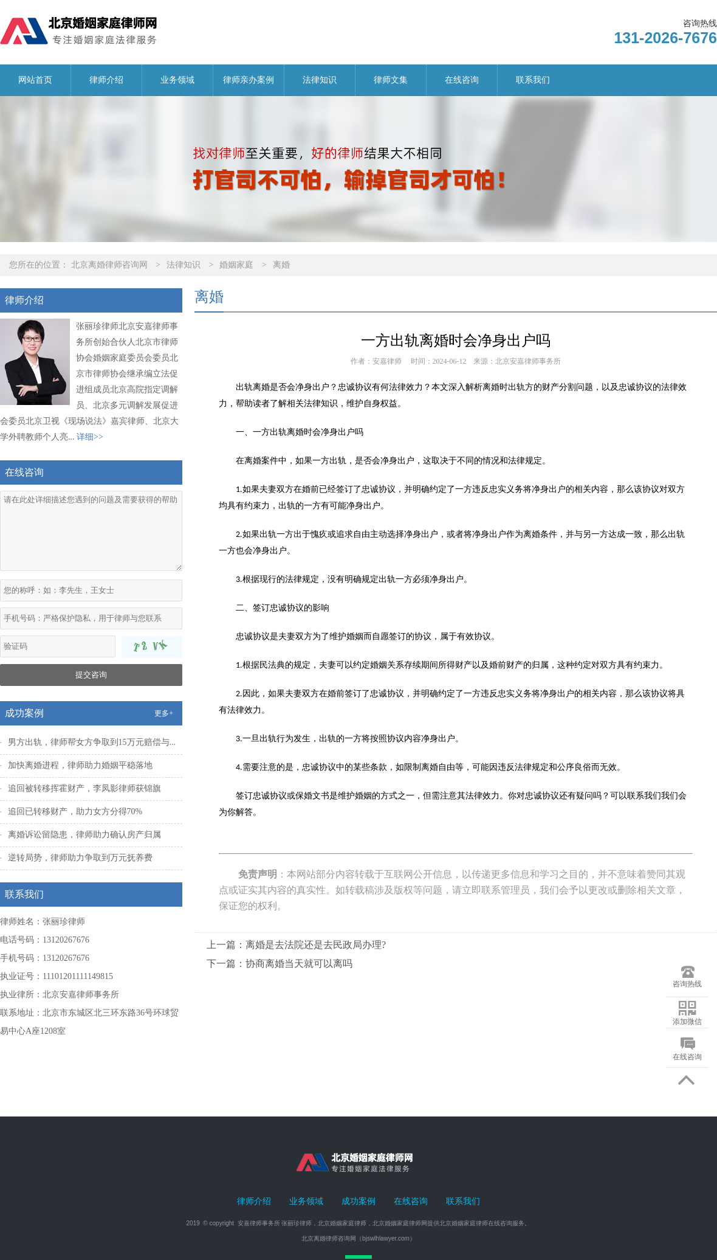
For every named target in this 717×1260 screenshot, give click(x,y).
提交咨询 (91, 674)
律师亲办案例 (248, 80)
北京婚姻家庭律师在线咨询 (475, 1223)
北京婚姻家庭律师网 (399, 1223)
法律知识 (320, 80)
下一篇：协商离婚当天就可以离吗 (279, 963)
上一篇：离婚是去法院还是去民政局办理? (296, 945)
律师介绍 (106, 80)
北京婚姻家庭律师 (342, 1223)
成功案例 (358, 1201)
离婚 (281, 264)
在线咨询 (462, 80)
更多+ (163, 713)
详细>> (90, 436)
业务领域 (177, 80)
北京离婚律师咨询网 (109, 264)
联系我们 (533, 80)
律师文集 (391, 80)
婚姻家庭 (236, 264)
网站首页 (35, 80)
